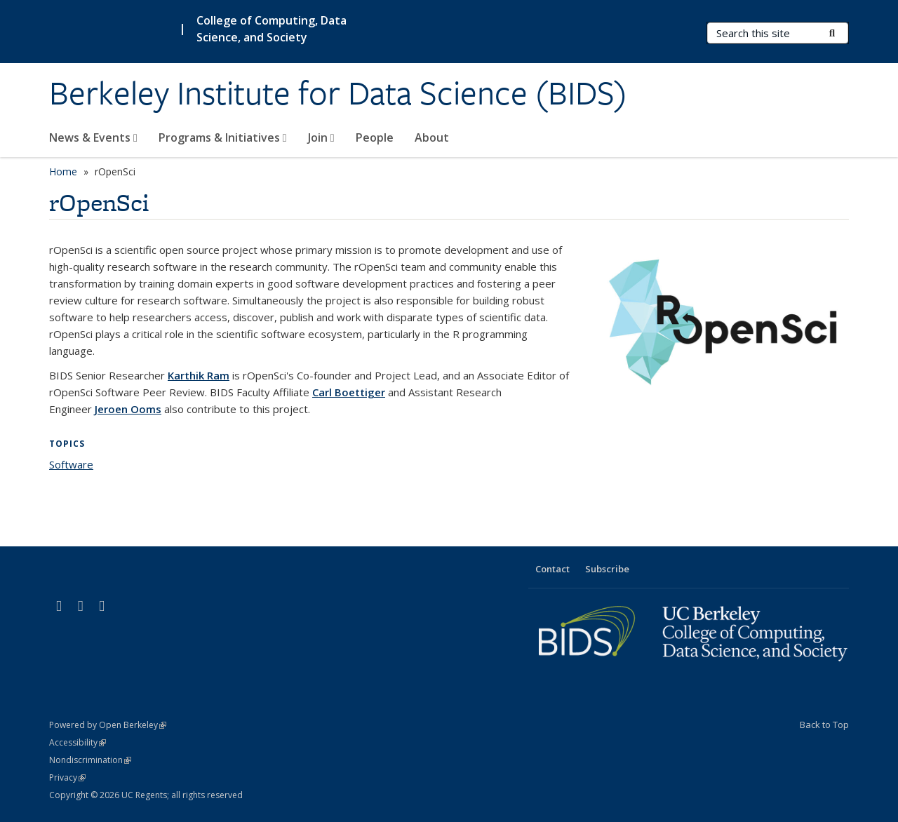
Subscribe (607, 568)
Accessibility (77, 742)
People (375, 137)
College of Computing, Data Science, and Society (271, 29)
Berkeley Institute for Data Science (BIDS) (338, 93)
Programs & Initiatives (223, 137)
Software (71, 464)
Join (321, 137)
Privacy (67, 777)
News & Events (93, 137)
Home (63, 171)
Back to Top (824, 724)
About (432, 137)
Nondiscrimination (90, 760)
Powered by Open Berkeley (107, 725)
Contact (552, 568)
